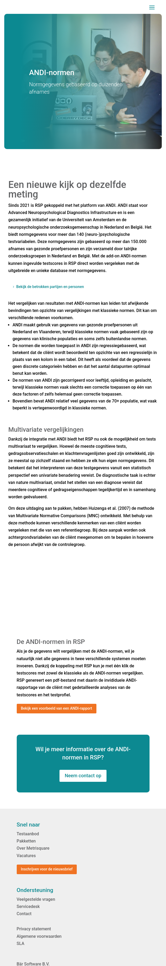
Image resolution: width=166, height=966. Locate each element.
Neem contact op (83, 775)
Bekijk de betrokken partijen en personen (50, 287)
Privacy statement (34, 928)
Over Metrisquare (33, 848)
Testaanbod (28, 833)
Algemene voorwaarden (39, 936)
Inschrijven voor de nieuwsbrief (47, 869)
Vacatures (26, 855)
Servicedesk (28, 906)
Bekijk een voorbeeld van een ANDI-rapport (56, 708)
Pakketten (26, 841)
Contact (24, 913)
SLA (20, 943)
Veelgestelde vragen (36, 899)
